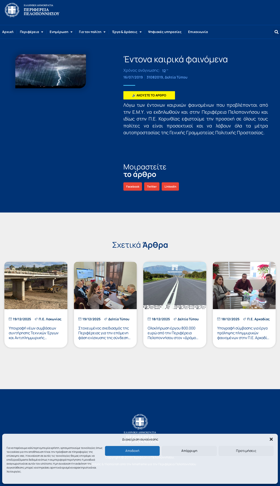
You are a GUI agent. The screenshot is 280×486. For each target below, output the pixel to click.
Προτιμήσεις (246, 450)
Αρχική (7, 32)
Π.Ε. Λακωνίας (50, 319)
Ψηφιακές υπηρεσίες (165, 32)
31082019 (155, 77)
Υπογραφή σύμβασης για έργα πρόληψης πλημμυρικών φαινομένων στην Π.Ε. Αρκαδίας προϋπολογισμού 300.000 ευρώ (244, 335)
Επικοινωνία (198, 32)
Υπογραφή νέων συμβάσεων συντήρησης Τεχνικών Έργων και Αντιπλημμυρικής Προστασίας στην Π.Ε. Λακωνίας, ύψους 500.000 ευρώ (35, 338)
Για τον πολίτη (92, 32)
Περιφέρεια (31, 32)
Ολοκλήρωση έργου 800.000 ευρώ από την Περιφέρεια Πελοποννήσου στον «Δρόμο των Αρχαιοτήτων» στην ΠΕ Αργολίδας (172, 338)
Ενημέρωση (61, 32)
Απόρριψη (189, 450)
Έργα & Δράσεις (127, 32)
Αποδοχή (132, 450)
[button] (271, 439)
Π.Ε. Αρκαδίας (258, 319)
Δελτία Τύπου (176, 77)
